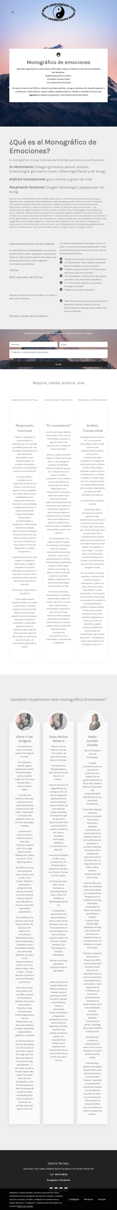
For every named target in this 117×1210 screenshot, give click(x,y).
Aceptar (102, 1199)
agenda (33, 94)
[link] (58, 12)
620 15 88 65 (61, 1174)
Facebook (65, 1180)
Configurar (74, 1199)
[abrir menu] (13, 12)
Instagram (52, 1180)
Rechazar (88, 1199)
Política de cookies (25, 1206)
